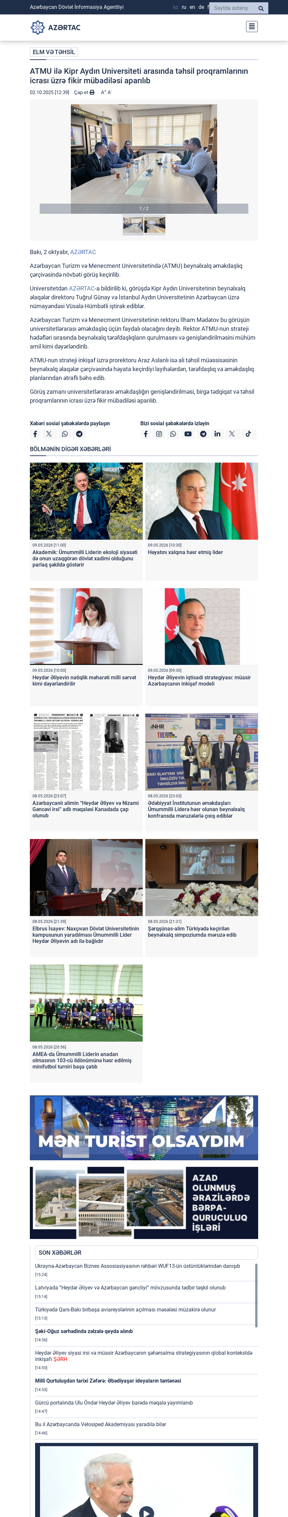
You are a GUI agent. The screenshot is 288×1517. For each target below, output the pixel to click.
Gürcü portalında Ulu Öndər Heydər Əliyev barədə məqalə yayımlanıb (114, 1403)
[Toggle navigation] (250, 26)
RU (184, 7)
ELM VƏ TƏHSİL (54, 52)
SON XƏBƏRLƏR (60, 1252)
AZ (175, 7)
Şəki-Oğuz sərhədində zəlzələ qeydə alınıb (84, 1331)
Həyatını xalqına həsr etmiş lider (185, 552)
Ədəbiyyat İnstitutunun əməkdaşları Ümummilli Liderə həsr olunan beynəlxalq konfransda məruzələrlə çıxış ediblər (196, 809)
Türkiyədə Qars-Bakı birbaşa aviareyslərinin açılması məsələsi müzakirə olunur (125, 1310)
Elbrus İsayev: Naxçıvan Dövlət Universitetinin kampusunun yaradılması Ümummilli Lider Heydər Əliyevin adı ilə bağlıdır (85, 935)
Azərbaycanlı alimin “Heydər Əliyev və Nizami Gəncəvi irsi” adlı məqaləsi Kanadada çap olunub (85, 809)
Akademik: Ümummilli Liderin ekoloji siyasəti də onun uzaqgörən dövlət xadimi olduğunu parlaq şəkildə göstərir (84, 558)
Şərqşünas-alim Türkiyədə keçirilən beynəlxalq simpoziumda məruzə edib (192, 932)
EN (192, 7)
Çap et (84, 92)
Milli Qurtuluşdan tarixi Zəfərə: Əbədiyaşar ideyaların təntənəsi (108, 1381)
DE (201, 7)
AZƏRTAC (83, 252)
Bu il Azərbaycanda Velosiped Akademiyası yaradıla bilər (100, 1424)
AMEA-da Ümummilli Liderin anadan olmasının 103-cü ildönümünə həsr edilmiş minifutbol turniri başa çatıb (82, 1060)
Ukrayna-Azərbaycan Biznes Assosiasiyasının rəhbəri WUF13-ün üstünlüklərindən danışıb (137, 1266)
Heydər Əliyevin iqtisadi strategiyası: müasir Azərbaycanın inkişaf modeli (199, 680)
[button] (144, 159)
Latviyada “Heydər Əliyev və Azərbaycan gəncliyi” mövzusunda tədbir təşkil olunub (130, 1288)
